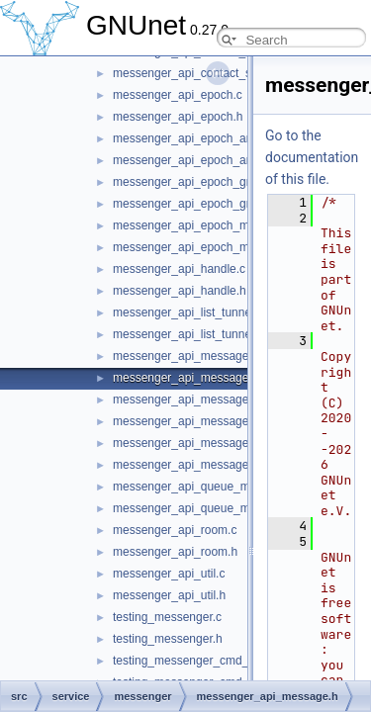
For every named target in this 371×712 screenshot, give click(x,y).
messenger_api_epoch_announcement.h (220, 160)
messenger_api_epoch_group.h (196, 204)
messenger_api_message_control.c (206, 399)
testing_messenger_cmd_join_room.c (211, 661)
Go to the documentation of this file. (311, 157)
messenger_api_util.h (169, 595)
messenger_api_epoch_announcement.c (220, 138)
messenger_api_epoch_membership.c (213, 225)
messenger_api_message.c (185, 356)
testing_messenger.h (168, 639)
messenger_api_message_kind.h (200, 465)
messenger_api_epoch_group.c (196, 182)
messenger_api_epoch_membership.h (214, 247)
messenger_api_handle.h (179, 291)
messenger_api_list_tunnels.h (191, 334)
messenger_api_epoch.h (177, 117)
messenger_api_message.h (185, 378)
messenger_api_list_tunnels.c (191, 312)
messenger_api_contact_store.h (197, 73)
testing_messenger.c (167, 617)
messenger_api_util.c (169, 573)
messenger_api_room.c (174, 530)
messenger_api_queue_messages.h (208, 508)
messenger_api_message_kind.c (199, 443)
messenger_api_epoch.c (177, 95)
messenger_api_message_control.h (207, 421)
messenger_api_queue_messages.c (208, 486)
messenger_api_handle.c (179, 269)
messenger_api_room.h (175, 552)
